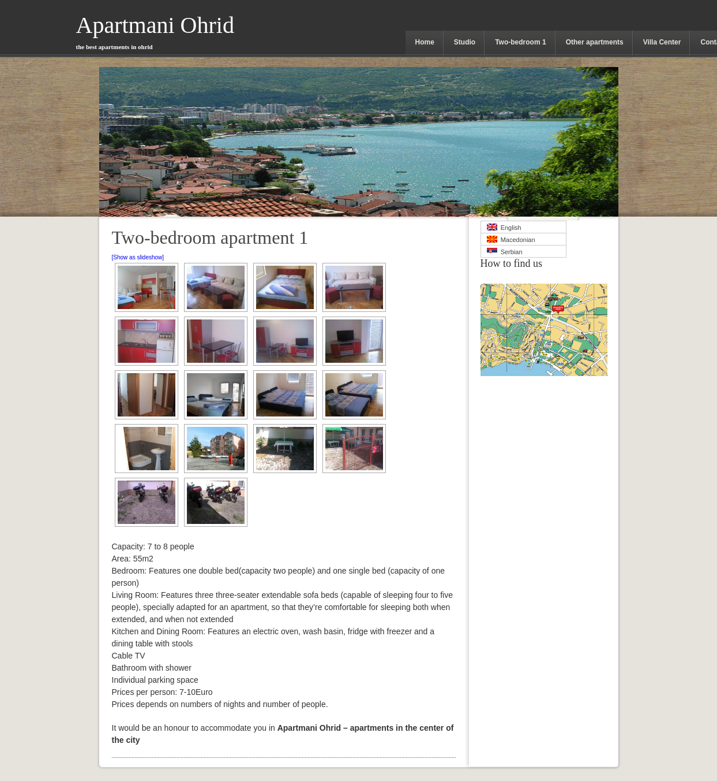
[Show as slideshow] (138, 257)
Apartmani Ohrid (155, 31)
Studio (464, 42)
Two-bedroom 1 (520, 42)
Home (424, 42)
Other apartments (595, 42)
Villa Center (662, 42)
